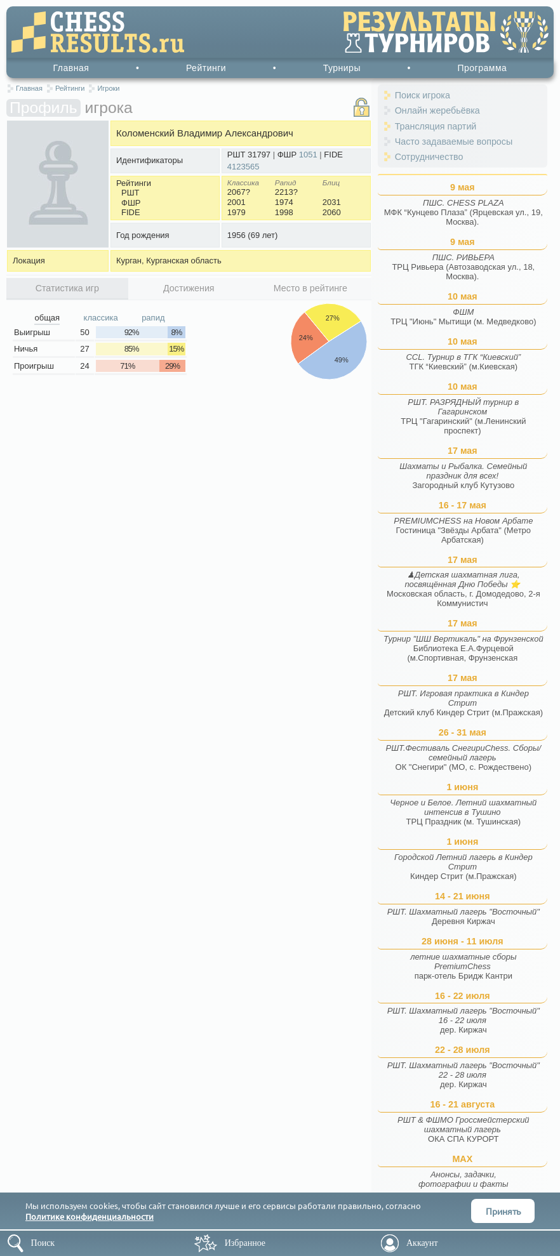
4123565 (243, 166)
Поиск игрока (422, 95)
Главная (71, 68)
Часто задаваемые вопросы (454, 141)
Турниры (342, 68)
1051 (308, 154)
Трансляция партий (436, 126)
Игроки (108, 88)
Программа (482, 68)
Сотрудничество (429, 157)
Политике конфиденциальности (89, 1216)
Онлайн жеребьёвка (437, 110)
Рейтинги (206, 68)
